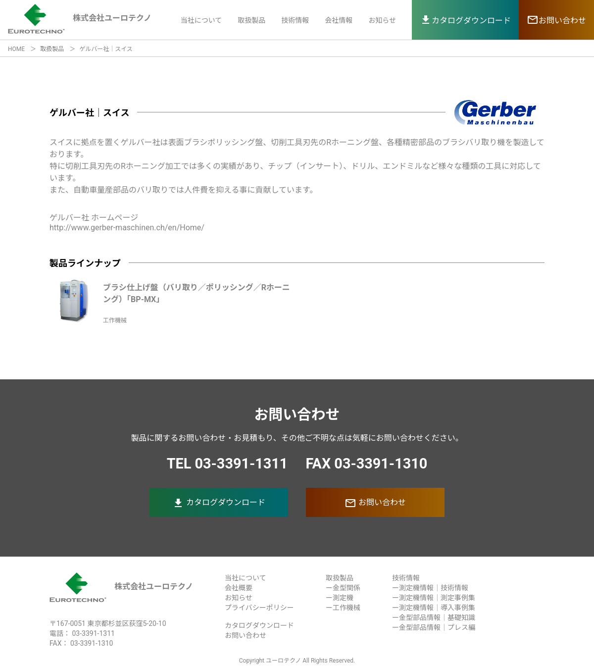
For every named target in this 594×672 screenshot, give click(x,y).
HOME (16, 49)
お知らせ (382, 20)
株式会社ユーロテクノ (121, 586)
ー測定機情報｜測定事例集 (433, 598)
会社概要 (238, 588)
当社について (201, 20)
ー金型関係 (343, 588)
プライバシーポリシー (259, 608)
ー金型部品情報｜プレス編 (433, 627)
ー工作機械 (343, 608)
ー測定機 (339, 598)
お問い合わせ (375, 503)
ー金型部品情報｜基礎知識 (433, 617)
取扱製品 (251, 20)
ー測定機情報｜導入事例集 (433, 608)
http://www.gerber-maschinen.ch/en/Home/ (127, 227)
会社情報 (338, 20)
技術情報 (295, 20)
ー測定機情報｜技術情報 (430, 588)
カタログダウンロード (218, 503)
